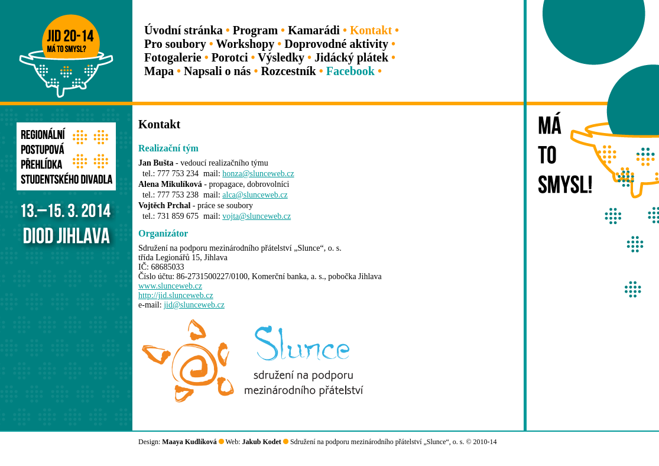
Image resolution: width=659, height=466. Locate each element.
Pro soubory (175, 43)
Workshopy (245, 43)
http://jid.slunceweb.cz (175, 295)
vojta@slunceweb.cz (256, 216)
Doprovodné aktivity (336, 43)
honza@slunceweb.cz (258, 173)
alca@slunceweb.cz (254, 194)
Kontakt (371, 30)
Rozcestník (288, 70)
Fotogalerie (173, 57)
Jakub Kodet (261, 442)
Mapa (159, 70)
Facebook (350, 70)
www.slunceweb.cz (170, 285)
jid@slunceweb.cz (194, 304)
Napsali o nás (217, 70)
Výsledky (281, 57)
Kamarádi (314, 30)
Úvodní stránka (183, 30)
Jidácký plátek (351, 57)
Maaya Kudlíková (189, 442)
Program (255, 30)
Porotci (230, 57)
